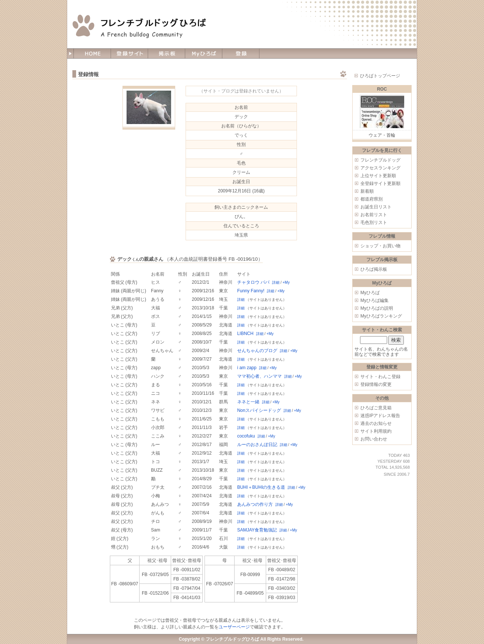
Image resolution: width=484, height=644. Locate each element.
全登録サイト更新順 (380, 183)
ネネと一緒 (248, 401)
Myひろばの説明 (376, 308)
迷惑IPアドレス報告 (380, 415)
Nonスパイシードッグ (259, 410)
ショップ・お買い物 (380, 245)
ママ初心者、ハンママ (259, 376)
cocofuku (246, 436)
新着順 (367, 191)
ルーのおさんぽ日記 (257, 444)
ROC (382, 89)
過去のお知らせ (376, 423)
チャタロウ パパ (253, 282)
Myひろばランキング (381, 316)
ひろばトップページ (380, 75)
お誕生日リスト (376, 206)
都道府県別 (371, 199)
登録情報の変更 (376, 384)
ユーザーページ (234, 627)
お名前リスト (373, 214)
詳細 (275, 282)
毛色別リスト (373, 222)
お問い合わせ (373, 439)
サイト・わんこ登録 (380, 376)
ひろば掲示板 (373, 269)
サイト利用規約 (376, 431)
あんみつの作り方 (255, 504)
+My (286, 282)
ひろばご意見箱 (376, 407)
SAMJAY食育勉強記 (257, 530)
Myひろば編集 (374, 300)
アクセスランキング (380, 167)
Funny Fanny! (250, 290)
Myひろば (370, 292)
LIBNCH (245, 333)
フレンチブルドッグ (380, 160)
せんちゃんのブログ (257, 350)
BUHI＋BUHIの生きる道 (261, 487)
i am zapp (246, 367)
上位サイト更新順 (378, 175)
